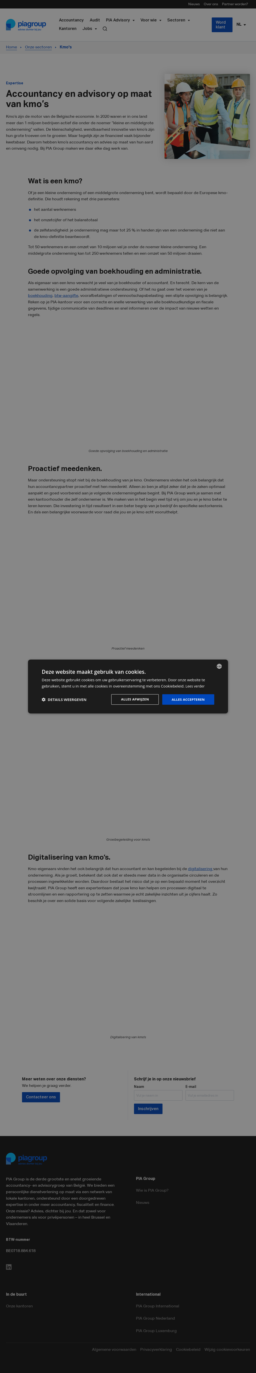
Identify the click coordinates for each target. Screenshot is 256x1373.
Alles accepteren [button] (187, 699)
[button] (64, 699)
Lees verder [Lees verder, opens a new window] (196, 685)
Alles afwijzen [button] (132, 699)
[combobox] (219, 666)
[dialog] (128, 686)
